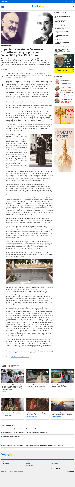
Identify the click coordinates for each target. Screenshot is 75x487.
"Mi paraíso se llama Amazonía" (11, 436)
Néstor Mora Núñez (65, 90)
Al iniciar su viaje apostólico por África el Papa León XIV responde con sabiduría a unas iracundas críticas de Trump (61, 34)
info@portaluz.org (5, 463)
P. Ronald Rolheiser (65, 97)
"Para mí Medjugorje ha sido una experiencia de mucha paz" (61, 385)
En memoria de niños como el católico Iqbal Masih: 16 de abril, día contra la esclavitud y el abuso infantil (62, 26)
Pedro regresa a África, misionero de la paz (66, 100)
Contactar (28, 463)
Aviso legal (28, 461)
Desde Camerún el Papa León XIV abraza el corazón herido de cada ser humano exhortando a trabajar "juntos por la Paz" (62, 19)
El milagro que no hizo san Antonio (66, 81)
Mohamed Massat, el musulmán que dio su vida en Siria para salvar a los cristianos (25, 441)
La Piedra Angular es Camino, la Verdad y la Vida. (66, 87)
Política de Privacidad (55, 461)
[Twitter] (68, 2)
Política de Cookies (30, 465)
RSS (52, 465)
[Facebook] (66, 2)
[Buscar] (73, 7)
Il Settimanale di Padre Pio (20, 357)
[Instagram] (73, 2)
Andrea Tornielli (64, 102)
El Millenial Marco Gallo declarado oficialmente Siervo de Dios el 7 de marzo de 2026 (25, 432)
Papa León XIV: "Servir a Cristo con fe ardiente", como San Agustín (37, 385)
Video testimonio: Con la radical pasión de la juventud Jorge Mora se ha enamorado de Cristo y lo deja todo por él (33, 445)
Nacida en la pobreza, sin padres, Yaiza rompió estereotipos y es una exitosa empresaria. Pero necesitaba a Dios (33, 428)
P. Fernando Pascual (65, 83)
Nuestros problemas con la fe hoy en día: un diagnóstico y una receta (67, 94)
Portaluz (5, 69)
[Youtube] (71, 2)
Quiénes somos (54, 463)
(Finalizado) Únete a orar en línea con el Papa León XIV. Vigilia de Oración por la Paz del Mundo (61, 41)
